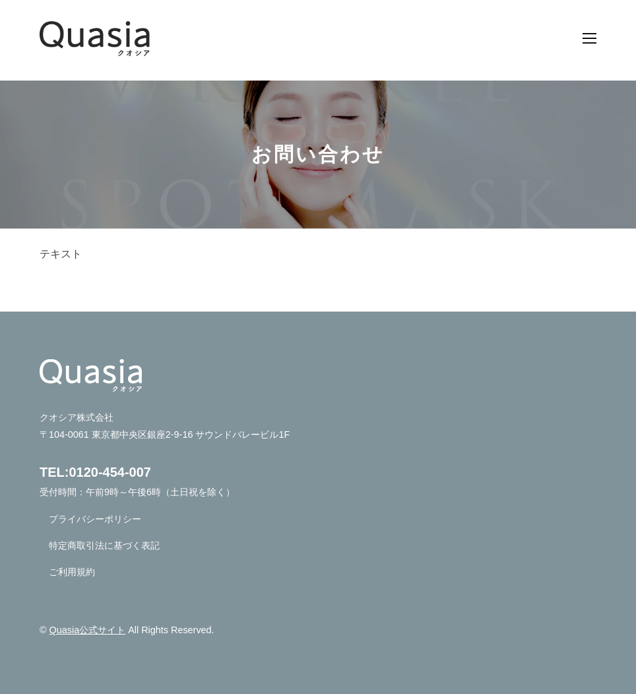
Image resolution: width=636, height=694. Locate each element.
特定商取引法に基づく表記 (104, 545)
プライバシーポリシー (95, 519)
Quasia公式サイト (87, 630)
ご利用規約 (72, 572)
